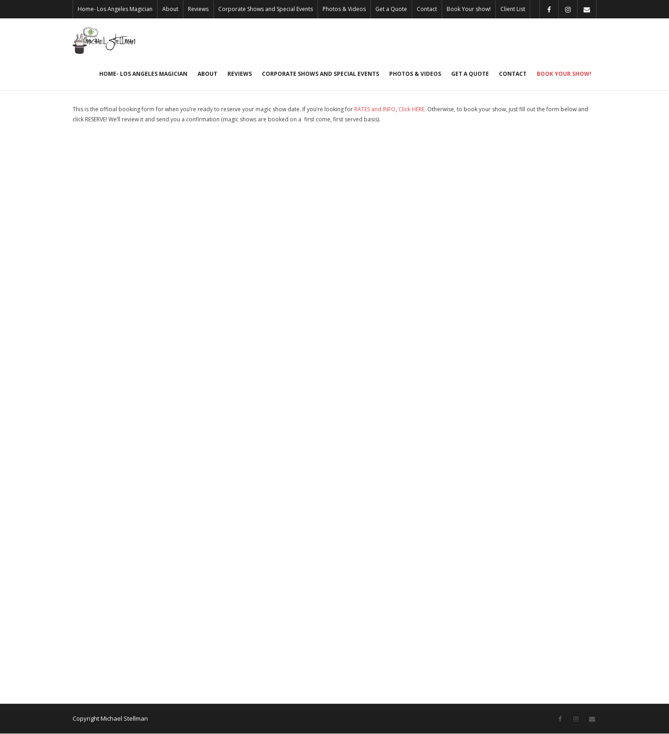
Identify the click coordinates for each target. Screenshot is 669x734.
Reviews (198, 9)
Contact (427, 9)
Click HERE (411, 110)
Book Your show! (469, 9)
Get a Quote (391, 9)
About (170, 9)
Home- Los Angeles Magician (115, 9)
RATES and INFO (375, 110)
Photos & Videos (344, 9)
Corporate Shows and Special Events (265, 9)
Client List (512, 9)
